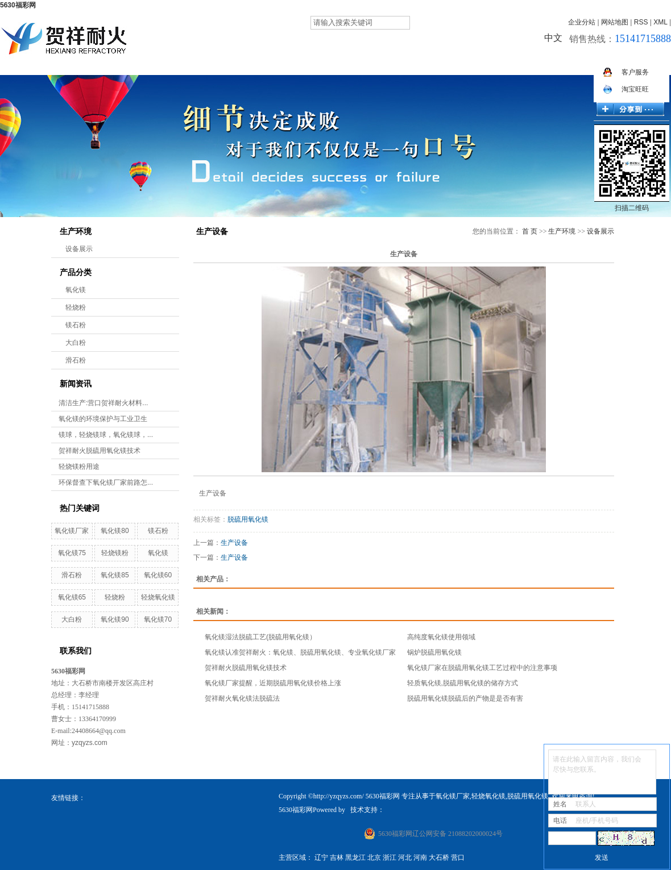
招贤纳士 (498, 63)
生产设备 (234, 543)
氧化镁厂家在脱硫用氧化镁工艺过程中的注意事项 (482, 668)
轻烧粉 (75, 307)
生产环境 (370, 63)
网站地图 (614, 22)
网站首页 (179, 63)
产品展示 (307, 63)
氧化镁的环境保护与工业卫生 (103, 419)
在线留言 (561, 63)
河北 (405, 857)
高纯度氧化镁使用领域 (441, 637)
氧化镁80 (115, 531)
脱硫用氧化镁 (247, 519)
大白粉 (75, 343)
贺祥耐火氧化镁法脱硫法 (243, 698)
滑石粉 (75, 360)
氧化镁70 (158, 619)
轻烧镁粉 (115, 553)
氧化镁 (75, 290)
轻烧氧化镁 (158, 597)
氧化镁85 (115, 575)
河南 (420, 857)
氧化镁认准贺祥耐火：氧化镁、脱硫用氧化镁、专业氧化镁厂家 (300, 652)
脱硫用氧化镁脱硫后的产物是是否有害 (465, 698)
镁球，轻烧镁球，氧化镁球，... (106, 435)
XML (660, 22)
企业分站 (581, 22)
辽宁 (321, 857)
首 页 (529, 231)
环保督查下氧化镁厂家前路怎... (106, 482)
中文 (553, 38)
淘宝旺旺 (626, 89)
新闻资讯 (434, 63)
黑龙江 (355, 857)
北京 (374, 857)
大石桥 (439, 857)
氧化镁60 (158, 575)
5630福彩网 (18, 5)
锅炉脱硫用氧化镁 (434, 652)
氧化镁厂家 (72, 531)
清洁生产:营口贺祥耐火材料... (103, 403)
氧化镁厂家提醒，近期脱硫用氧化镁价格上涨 (273, 683)
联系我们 (625, 63)
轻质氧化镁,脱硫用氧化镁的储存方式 (462, 683)
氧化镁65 (72, 597)
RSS (641, 22)
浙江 (389, 857)
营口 (458, 857)
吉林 (336, 857)
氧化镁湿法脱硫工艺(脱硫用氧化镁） (260, 637)
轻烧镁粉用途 (79, 467)
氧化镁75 (72, 553)
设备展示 (79, 249)
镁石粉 (75, 325)
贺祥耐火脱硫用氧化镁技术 (99, 451)
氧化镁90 (115, 619)
